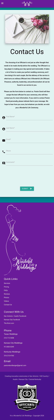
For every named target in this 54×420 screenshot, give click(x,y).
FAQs (6, 290)
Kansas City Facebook (12, 320)
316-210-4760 (9, 356)
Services (7, 283)
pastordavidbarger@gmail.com (15, 365)
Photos (6, 297)
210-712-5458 (9, 338)
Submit (27, 189)
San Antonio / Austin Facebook (15, 316)
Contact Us (8, 305)
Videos (6, 301)
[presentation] (19, 176)
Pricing (6, 287)
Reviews (7, 294)
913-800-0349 (9, 347)
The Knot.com (9, 323)
